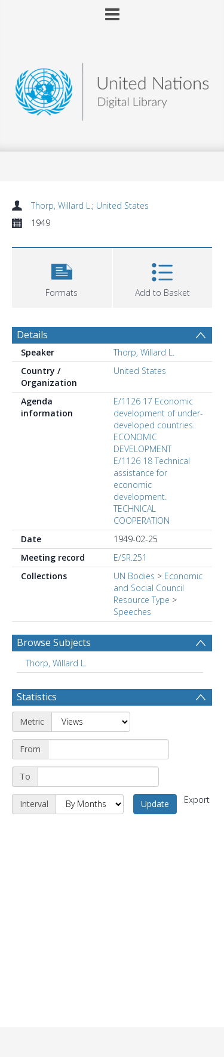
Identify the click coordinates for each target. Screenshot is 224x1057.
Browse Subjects (54, 642)
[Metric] (90, 722)
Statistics (37, 696)
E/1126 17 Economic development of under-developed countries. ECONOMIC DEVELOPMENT (158, 425)
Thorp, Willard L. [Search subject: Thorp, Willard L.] (56, 663)
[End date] (98, 777)
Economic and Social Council (157, 582)
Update (155, 803)
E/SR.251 (130, 557)
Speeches (132, 611)
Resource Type (141, 599)
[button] (62, 276)
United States (122, 205)
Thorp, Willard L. (61, 205)
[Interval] (90, 804)
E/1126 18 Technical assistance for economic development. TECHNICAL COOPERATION (151, 490)
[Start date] (108, 749)
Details (32, 334)
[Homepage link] (112, 89)
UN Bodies (134, 576)
